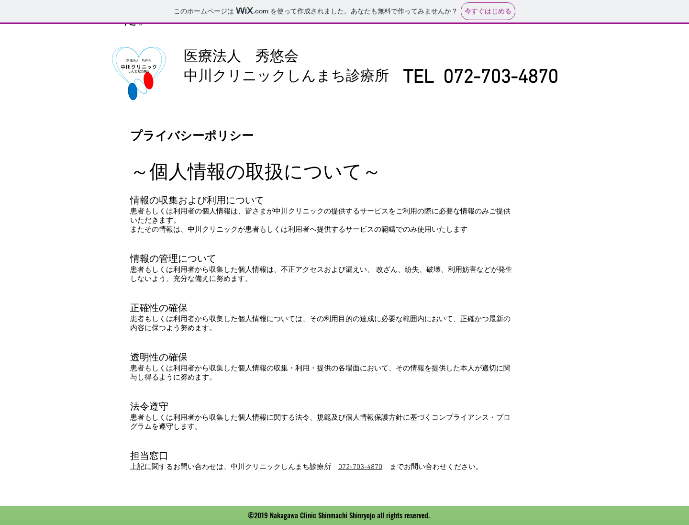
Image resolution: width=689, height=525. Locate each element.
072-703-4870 (360, 467)
